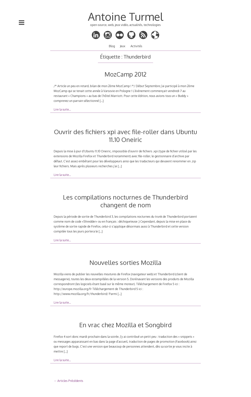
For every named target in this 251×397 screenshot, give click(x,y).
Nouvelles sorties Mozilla (125, 262)
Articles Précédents (70, 381)
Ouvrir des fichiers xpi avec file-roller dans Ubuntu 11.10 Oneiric (125, 135)
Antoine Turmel (125, 16)
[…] (102, 101)
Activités (136, 46)
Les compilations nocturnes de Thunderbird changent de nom (125, 201)
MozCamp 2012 (125, 74)
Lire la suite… (62, 109)
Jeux (122, 46)
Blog (112, 46)
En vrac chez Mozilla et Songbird (125, 325)
